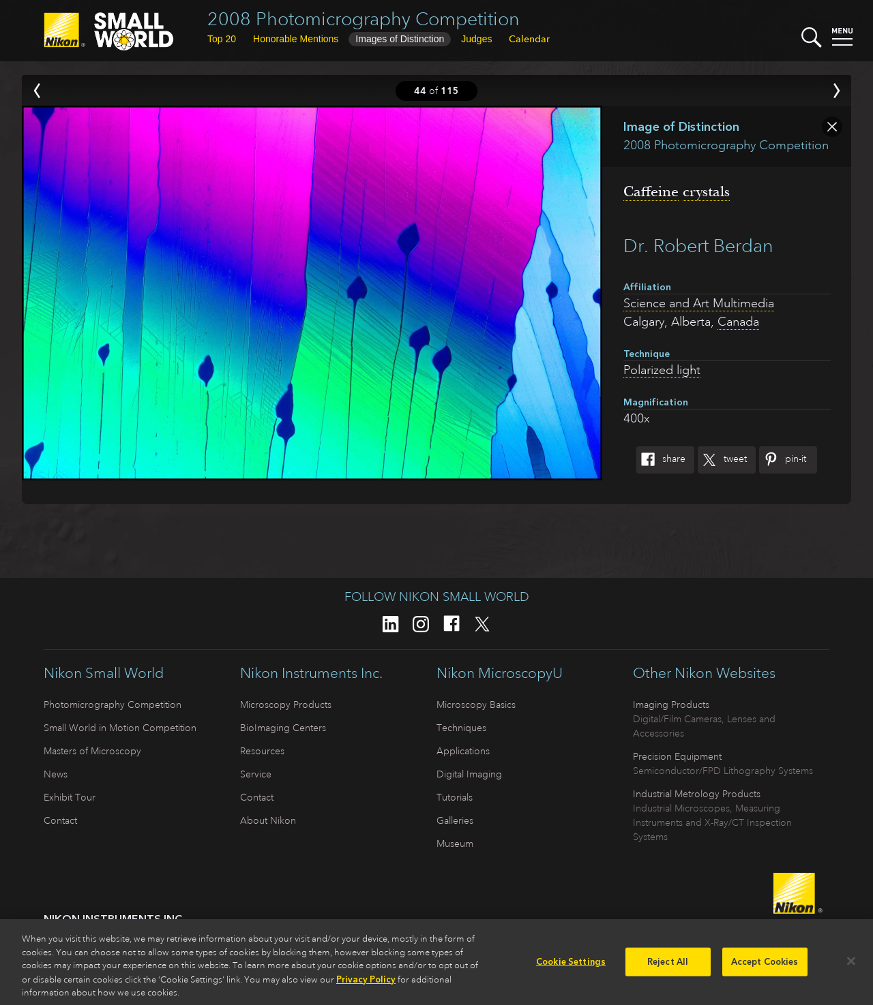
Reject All (667, 967)
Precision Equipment (677, 756)
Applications (463, 751)
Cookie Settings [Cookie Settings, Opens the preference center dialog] (571, 967)
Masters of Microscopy (92, 751)
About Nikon (268, 820)
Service (255, 774)
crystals (706, 191)
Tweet (722, 460)
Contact (60, 820)
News (56, 774)
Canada (738, 321)
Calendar (529, 39)
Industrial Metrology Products (696, 794)
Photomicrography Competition (112, 704)
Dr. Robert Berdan (698, 245)
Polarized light (661, 369)
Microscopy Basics (476, 704)
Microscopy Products (285, 704)
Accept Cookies (765, 967)
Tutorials (454, 797)
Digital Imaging (469, 774)
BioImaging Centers (283, 728)
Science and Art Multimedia (698, 303)
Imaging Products (671, 704)
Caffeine (651, 191)
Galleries (454, 820)
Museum (454, 843)
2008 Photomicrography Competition (363, 18)
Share (660, 460)
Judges (476, 38)
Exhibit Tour (69, 797)
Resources (262, 751)
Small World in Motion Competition (120, 728)
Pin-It (782, 460)
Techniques (461, 728)
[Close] (851, 967)
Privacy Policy (366, 984)
